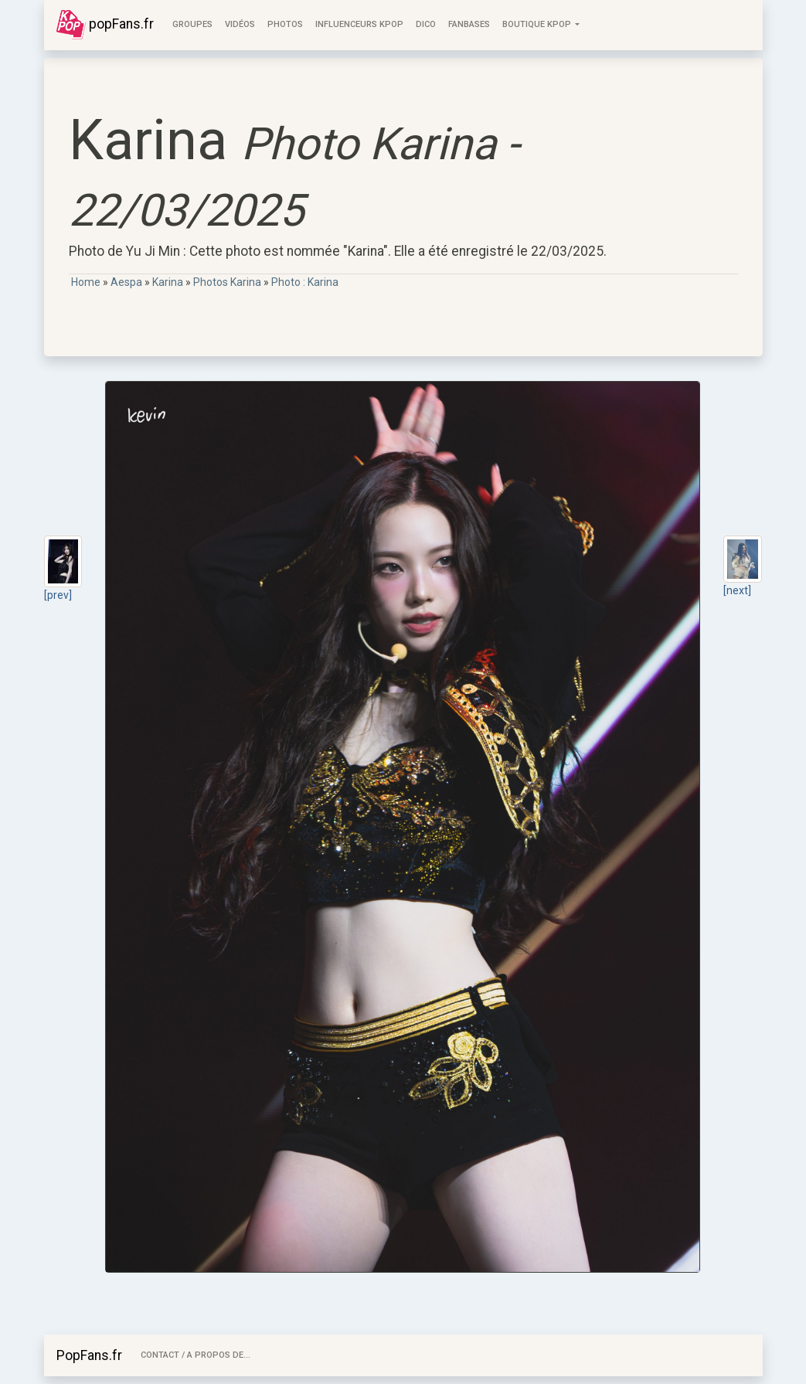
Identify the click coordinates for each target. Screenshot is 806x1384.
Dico (426, 24)
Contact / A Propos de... (195, 1355)
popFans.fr (105, 24)
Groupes (192, 24)
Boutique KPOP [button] (537, 24)
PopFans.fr (89, 1355)
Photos (285, 24)
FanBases (469, 24)
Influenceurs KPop (359, 24)
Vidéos (240, 24)
